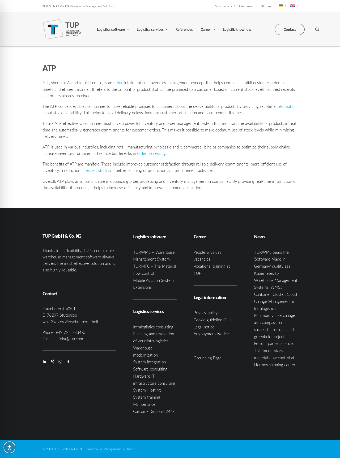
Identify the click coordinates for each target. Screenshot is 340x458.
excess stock (96, 170)
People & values (207, 252)
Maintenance (144, 404)
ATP (45, 82)
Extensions (142, 287)
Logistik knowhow (237, 29)
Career (208, 29)
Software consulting (150, 369)
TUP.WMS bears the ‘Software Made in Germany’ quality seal (272, 259)
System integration (149, 362)
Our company (225, 6)
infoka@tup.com (69, 338)
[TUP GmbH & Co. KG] (62, 29)
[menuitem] (225, 6)
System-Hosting (147, 390)
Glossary (267, 6)
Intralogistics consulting (153, 327)
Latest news (247, 6)
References (184, 29)
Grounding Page (207, 358)
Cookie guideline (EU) (212, 320)
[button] (317, 29)
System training (146, 397)
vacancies (202, 259)
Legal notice (204, 327)
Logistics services (152, 29)
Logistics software (113, 29)
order (118, 82)
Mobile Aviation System (153, 280)
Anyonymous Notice (211, 333)
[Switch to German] (282, 6)
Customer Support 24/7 (153, 411)
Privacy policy (206, 312)
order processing (151, 153)
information (287, 106)
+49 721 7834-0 (70, 332)
